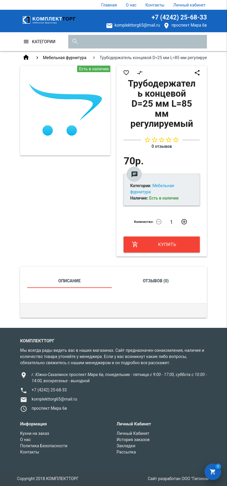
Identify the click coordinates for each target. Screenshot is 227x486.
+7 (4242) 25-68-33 (179, 17)
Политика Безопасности (43, 445)
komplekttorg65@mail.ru (137, 25)
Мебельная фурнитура (64, 57)
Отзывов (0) (156, 280)
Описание (69, 280)
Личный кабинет (189, 5)
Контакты (154, 5)
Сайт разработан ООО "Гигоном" (179, 478)
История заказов (133, 439)
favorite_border (126, 72)
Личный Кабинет (132, 433)
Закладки (125, 445)
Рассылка (126, 452)
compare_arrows (140, 72)
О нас (131, 5)
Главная (109, 5)
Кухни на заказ (34, 433)
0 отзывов (162, 146)
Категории (43, 41)
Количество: (144, 222)
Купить (154, 244)
